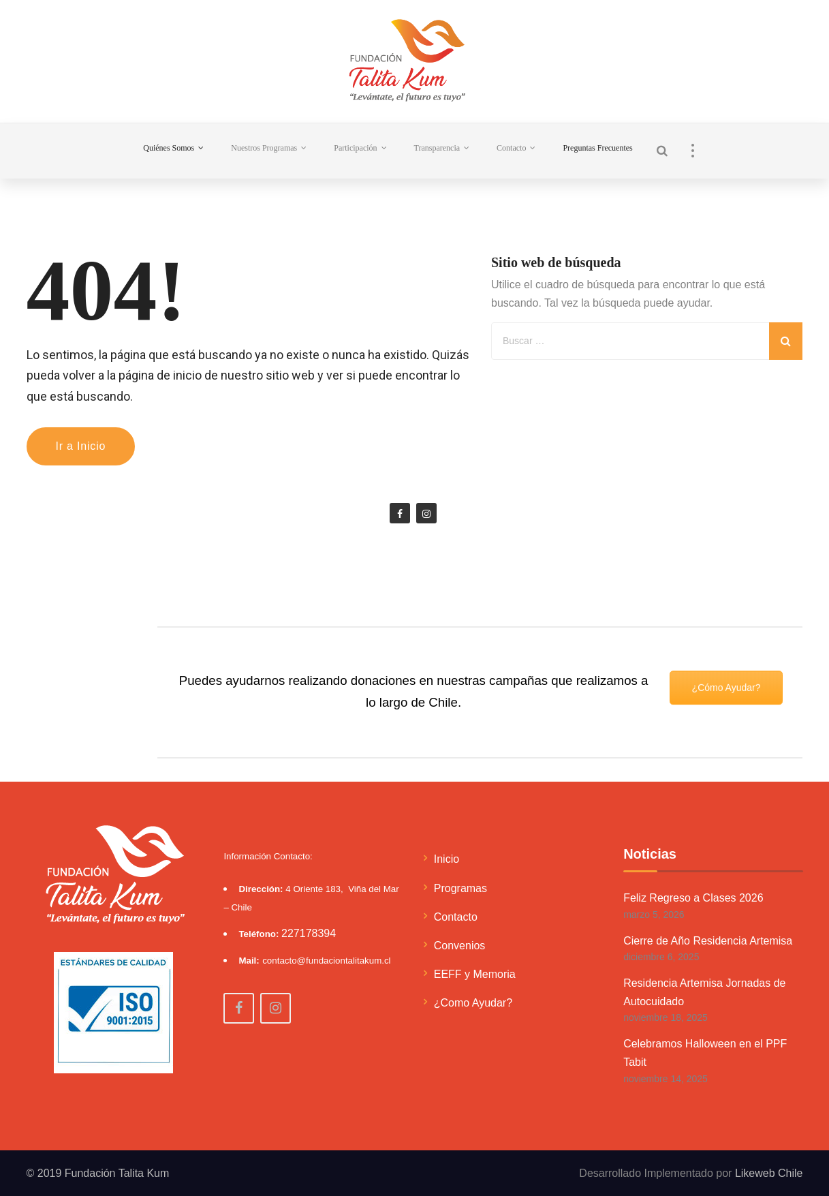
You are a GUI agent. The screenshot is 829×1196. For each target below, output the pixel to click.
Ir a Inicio (81, 446)
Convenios (460, 945)
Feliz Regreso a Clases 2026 (693, 898)
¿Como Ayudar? (473, 1003)
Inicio (446, 859)
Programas (460, 888)
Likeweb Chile (769, 1173)
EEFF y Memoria (475, 974)
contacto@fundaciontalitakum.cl (326, 960)
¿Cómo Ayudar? (726, 659)
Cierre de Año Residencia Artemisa (707, 941)
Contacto (456, 917)
